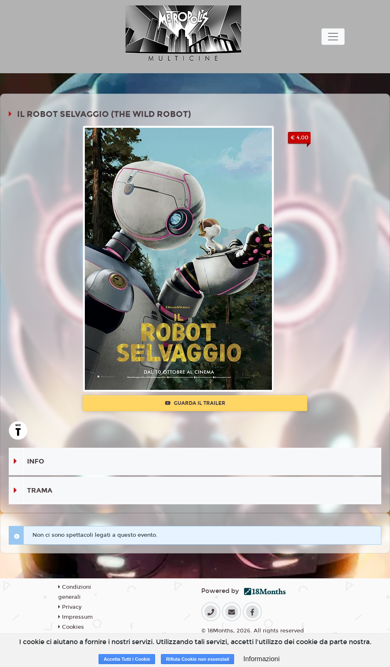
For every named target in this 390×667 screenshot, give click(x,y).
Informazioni (261, 658)
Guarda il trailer (195, 403)
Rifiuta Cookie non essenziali (197, 659)
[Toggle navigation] (333, 36)
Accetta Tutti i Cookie (127, 659)
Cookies (71, 627)
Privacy (69, 607)
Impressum (75, 617)
